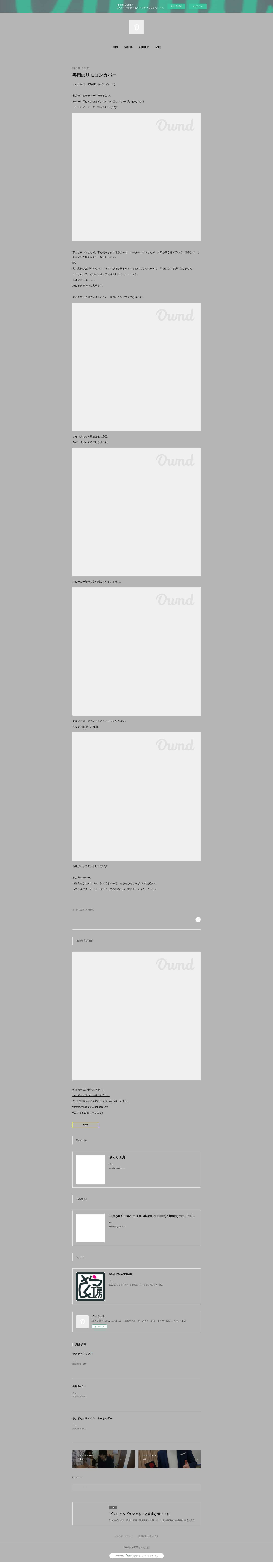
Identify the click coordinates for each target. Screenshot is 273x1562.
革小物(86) (89, 910)
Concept (128, 47)
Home (115, 47)
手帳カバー (78, 1386)
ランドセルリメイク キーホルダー (92, 1418)
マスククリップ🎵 (82, 1353)
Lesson (85, 1124)
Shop (158, 47)
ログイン (197, 6)
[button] (115, 46)
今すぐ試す (176, 6)
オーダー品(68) (78, 910)
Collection (144, 47)
